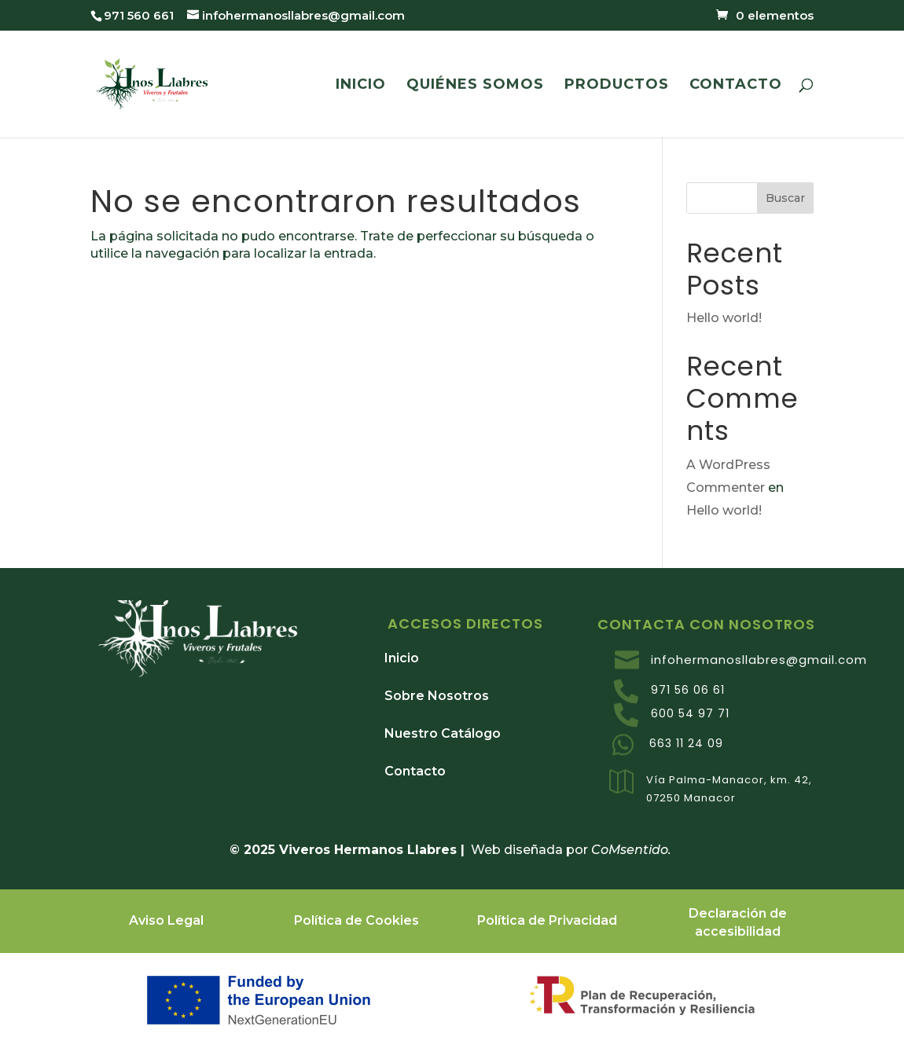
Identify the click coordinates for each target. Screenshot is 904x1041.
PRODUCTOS (616, 86)
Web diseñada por (536, 849)
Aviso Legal (166, 920)
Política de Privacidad (547, 920)
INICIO (361, 86)
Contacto (415, 771)
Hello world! (724, 317)
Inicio (401, 658)
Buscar (785, 198)
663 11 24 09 (686, 743)
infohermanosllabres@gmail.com (759, 659)
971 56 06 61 (688, 690)
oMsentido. (637, 849)
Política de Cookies (356, 920)
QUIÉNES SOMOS (475, 86)
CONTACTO (735, 86)
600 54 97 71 (690, 713)
